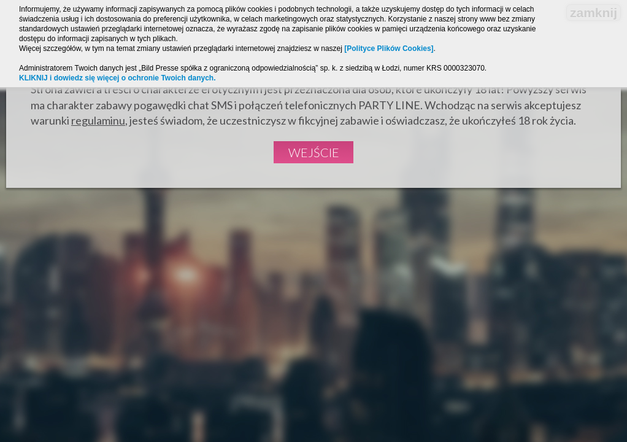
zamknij (593, 13)
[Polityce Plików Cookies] (388, 48)
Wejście (313, 152)
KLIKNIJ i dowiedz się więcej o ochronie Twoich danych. (117, 78)
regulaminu (98, 120)
